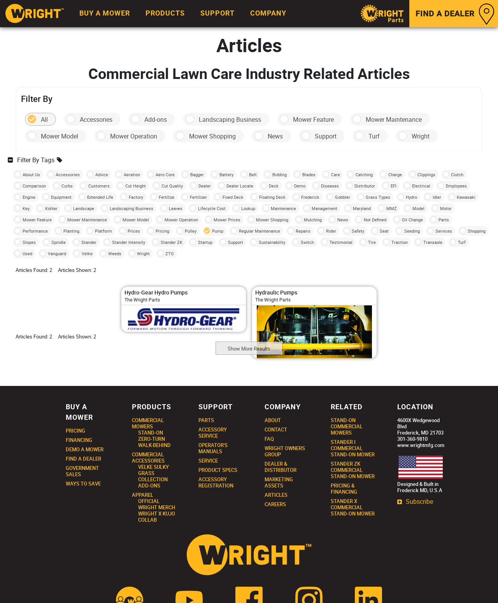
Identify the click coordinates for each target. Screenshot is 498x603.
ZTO (169, 253)
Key (26, 208)
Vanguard (57, 253)
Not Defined (375, 220)
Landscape (83, 208)
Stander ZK (171, 242)
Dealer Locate (239, 186)
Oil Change (412, 220)
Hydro (411, 197)
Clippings (426, 174)
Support (326, 136)
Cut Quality (172, 186)
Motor (446, 208)
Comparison (34, 186)
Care (335, 174)
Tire (372, 242)
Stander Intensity (128, 242)
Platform (103, 231)
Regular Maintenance (259, 231)
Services (443, 231)
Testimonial (341, 242)
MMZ (391, 208)
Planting (71, 231)
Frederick (310, 197)
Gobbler (342, 197)
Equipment (61, 197)
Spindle (58, 242)
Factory (136, 197)
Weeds (114, 253)
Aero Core (165, 174)
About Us (31, 174)
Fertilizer (198, 197)
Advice (101, 174)
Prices (134, 231)
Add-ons (155, 119)
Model (418, 208)
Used (27, 253)
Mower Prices (227, 220)
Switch (307, 242)
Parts (443, 220)
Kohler (51, 208)
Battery (226, 174)
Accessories (96, 119)
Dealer (204, 186)
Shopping (477, 231)
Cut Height (135, 186)
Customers (99, 186)
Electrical (421, 186)
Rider (331, 231)
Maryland (362, 208)
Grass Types (378, 197)
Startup (205, 242)
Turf (374, 136)
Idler (437, 197)
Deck (274, 186)
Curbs (67, 186)
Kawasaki (466, 197)
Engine (29, 197)
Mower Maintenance (394, 119)
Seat (384, 231)
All (44, 119)
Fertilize (166, 197)
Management (324, 208)
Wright (421, 136)
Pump (217, 231)
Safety (358, 231)
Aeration (132, 174)
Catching (364, 174)
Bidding (279, 174)
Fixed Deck (233, 197)
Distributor (364, 186)
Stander (88, 242)
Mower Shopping (212, 136)
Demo (299, 186)
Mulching (313, 220)
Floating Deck (272, 197)
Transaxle (432, 242)
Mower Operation (133, 136)
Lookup (248, 208)
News (275, 136)
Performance (35, 231)
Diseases (330, 186)
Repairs (303, 231)
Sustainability (272, 242)
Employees (456, 186)
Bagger (197, 174)
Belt (253, 174)
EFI (393, 186)
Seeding (412, 231)
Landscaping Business (230, 119)
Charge (395, 174)
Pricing (162, 231)
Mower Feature (313, 119)
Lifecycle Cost (212, 208)
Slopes (29, 242)
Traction (399, 242)
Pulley (190, 231)
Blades (309, 174)
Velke (87, 253)
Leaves (175, 208)
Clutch (457, 174)
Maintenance (283, 208)
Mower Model (59, 136)
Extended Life (100, 197)
